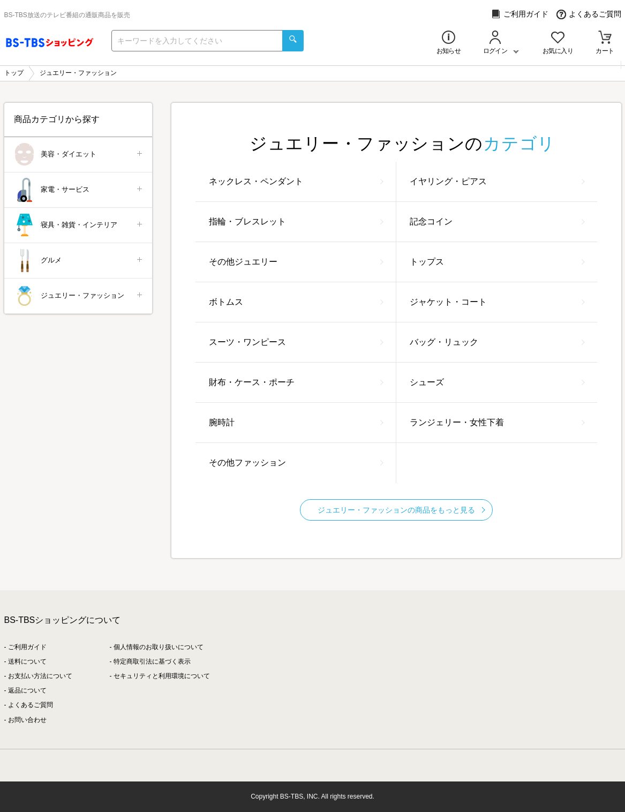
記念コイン (497, 221)
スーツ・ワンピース (296, 342)
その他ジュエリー (296, 261)
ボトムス (296, 301)
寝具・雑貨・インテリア (79, 225)
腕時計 (296, 422)
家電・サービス (79, 190)
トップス (497, 261)
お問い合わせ (27, 720)
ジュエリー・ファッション (79, 296)
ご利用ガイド (519, 14)
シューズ (497, 382)
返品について (27, 690)
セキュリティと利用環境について (162, 676)
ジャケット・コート (497, 301)
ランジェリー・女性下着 (497, 422)
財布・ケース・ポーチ (296, 382)
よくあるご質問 (588, 14)
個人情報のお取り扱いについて (159, 647)
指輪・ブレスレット (296, 221)
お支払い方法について (40, 676)
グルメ (79, 261)
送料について (27, 661)
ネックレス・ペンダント (296, 181)
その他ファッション (296, 462)
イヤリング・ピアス (497, 181)
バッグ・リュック (497, 342)
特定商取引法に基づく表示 (152, 661)
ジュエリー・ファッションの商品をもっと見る (401, 510)
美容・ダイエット (79, 154)
